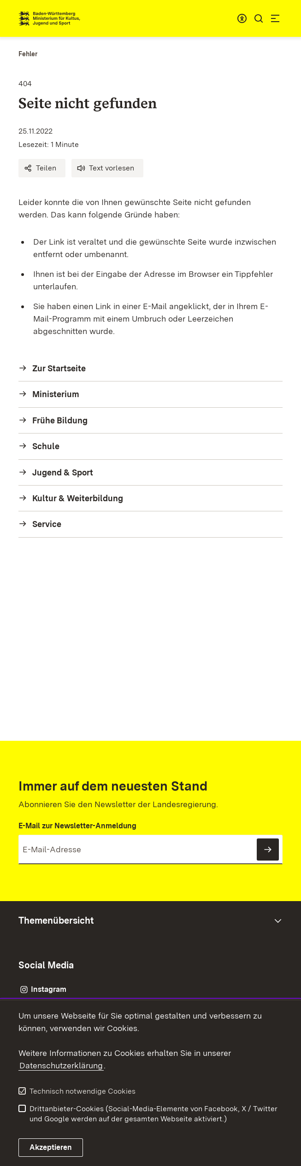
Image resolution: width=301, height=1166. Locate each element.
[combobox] (242, 18)
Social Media (46, 965)
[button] (41, 168)
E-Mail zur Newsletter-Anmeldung (77, 825)
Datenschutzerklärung (61, 1065)
